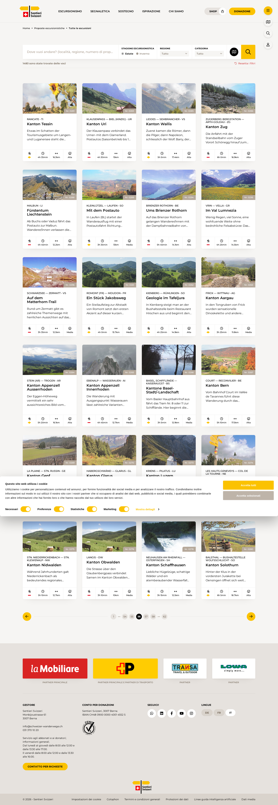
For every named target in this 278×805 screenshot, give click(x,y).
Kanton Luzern (161, 479)
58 (153, 621)
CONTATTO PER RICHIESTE (45, 764)
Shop (213, 11)
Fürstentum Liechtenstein (40, 213)
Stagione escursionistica (137, 48)
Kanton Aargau (221, 299)
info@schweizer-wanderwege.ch (43, 724)
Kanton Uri (97, 124)
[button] (268, 10)
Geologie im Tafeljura (167, 299)
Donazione (242, 11)
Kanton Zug (217, 127)
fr (219, 710)
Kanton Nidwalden (45, 569)
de (207, 710)
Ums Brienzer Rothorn (168, 211)
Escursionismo (70, 11)
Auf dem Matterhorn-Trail (43, 301)
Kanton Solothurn (223, 569)
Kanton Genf (39, 479)
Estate (127, 53)
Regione (165, 48)
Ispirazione (151, 11)
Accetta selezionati (248, 784)
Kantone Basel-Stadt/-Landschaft (163, 393)
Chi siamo (176, 11)
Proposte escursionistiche (49, 28)
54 (124, 621)
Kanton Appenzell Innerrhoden (104, 390)
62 (164, 621)
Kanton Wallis (159, 124)
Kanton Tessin (41, 124)
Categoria (201, 48)
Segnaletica (100, 11)
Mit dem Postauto (104, 211)
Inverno (142, 53)
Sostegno (126, 11)
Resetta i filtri (246, 63)
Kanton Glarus (101, 479)
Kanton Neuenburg (225, 482)
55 (131, 621)
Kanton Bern (218, 388)
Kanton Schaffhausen (167, 569)
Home (26, 28)
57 (146, 621)
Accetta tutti (248, 773)
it (230, 710)
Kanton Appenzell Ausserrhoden (45, 390)
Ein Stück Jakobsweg (108, 299)
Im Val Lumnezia (222, 211)
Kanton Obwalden (105, 566)
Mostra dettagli (145, 798)
